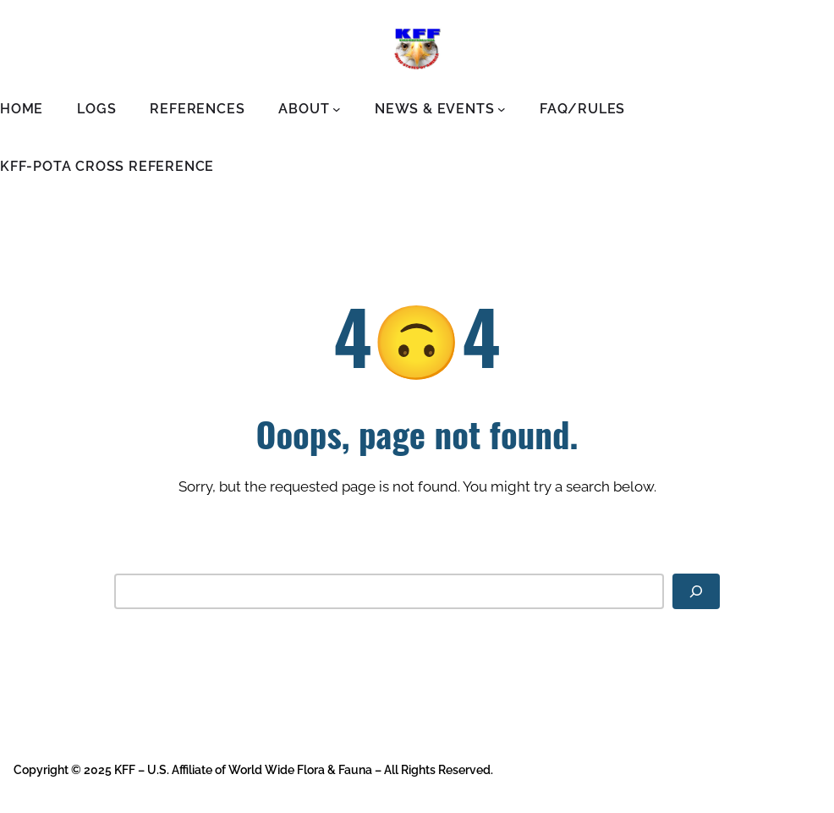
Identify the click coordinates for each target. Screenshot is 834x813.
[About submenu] (336, 109)
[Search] (696, 591)
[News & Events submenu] (501, 109)
